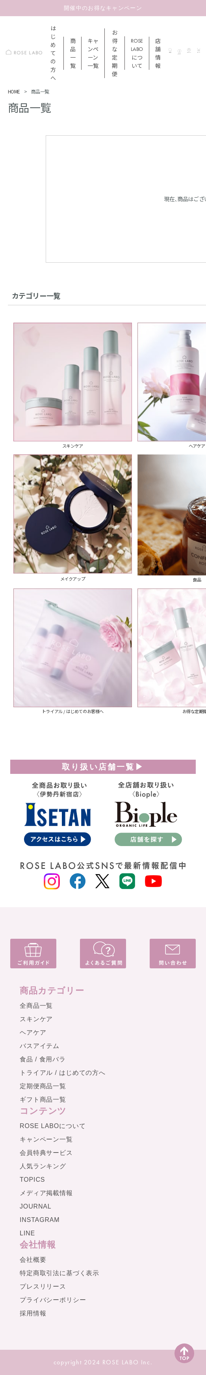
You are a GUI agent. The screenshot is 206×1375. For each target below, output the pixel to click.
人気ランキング (43, 1166)
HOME (14, 91)
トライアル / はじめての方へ (63, 1072)
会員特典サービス (46, 1152)
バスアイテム (39, 1045)
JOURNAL (36, 1206)
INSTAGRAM (40, 1219)
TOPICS (32, 1179)
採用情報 (33, 1313)
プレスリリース (43, 1286)
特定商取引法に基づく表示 (59, 1273)
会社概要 (33, 1259)
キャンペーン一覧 (92, 53)
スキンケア (36, 1019)
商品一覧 (73, 53)
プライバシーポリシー (53, 1300)
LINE (27, 1233)
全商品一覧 (36, 1005)
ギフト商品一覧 (43, 1099)
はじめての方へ (53, 53)
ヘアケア (33, 1032)
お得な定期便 (114, 53)
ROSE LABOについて (52, 1126)
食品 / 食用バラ (43, 1059)
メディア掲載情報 (46, 1193)
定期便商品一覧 (43, 1086)
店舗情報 (158, 53)
